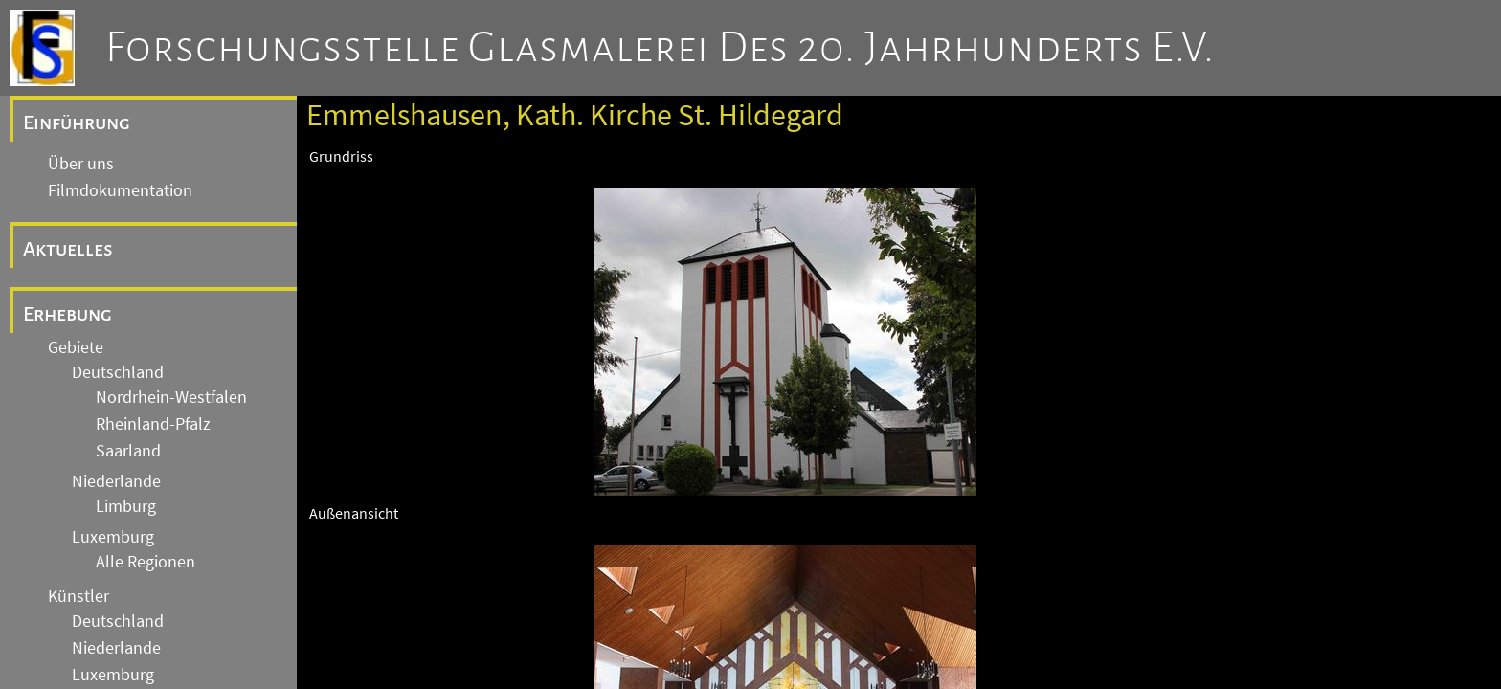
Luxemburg (113, 536)
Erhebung (67, 313)
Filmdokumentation (120, 190)
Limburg (126, 506)
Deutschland (118, 372)
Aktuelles (68, 248)
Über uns (81, 163)
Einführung (76, 122)
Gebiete (75, 347)
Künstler (78, 596)
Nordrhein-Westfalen (171, 397)
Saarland (128, 450)
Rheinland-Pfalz (153, 423)
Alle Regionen (145, 561)
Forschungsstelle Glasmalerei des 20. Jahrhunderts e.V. (660, 48)
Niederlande (116, 481)
